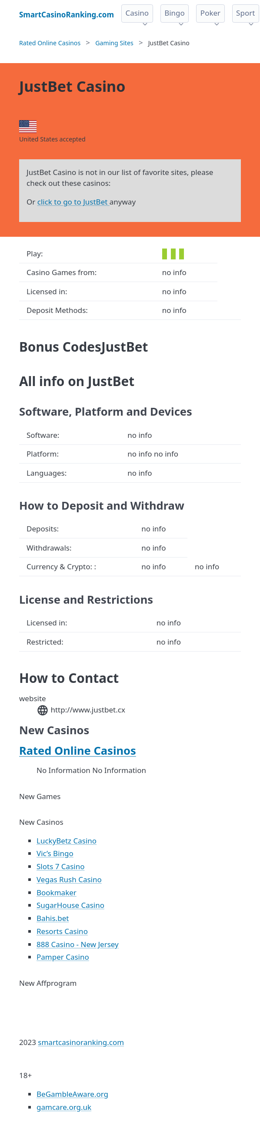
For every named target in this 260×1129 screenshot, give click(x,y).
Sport (245, 13)
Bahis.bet (53, 918)
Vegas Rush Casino (69, 879)
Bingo (174, 13)
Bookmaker (57, 892)
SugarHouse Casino (70, 905)
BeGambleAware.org (72, 1094)
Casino (137, 13)
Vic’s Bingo (55, 853)
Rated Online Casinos (77, 750)
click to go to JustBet (73, 202)
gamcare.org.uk (64, 1107)
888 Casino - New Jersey (78, 944)
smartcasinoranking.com (81, 1042)
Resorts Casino (62, 931)
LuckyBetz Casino (67, 841)
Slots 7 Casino (60, 866)
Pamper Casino (63, 957)
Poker (210, 13)
